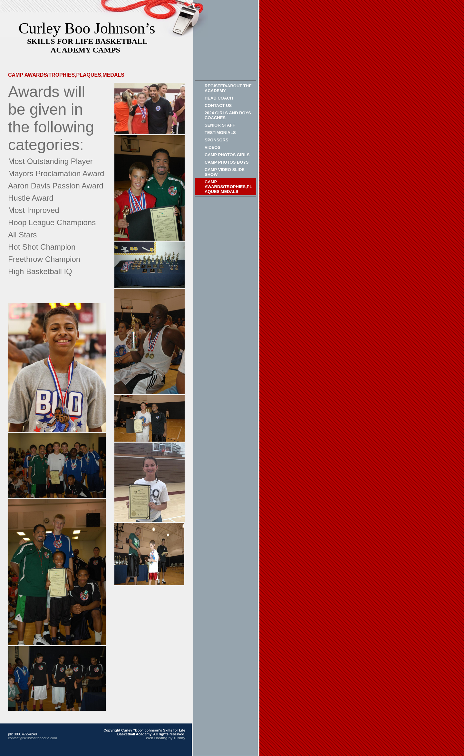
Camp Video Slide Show (225, 172)
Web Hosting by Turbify (165, 738)
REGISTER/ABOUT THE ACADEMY (228, 88)
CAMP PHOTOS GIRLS (227, 154)
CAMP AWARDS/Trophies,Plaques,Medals (228, 186)
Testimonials (220, 132)
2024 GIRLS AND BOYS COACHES (228, 115)
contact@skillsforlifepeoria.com (32, 738)
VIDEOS (212, 147)
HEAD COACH (219, 98)
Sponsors (216, 140)
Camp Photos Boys (227, 162)
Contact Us (218, 105)
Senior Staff (220, 125)
